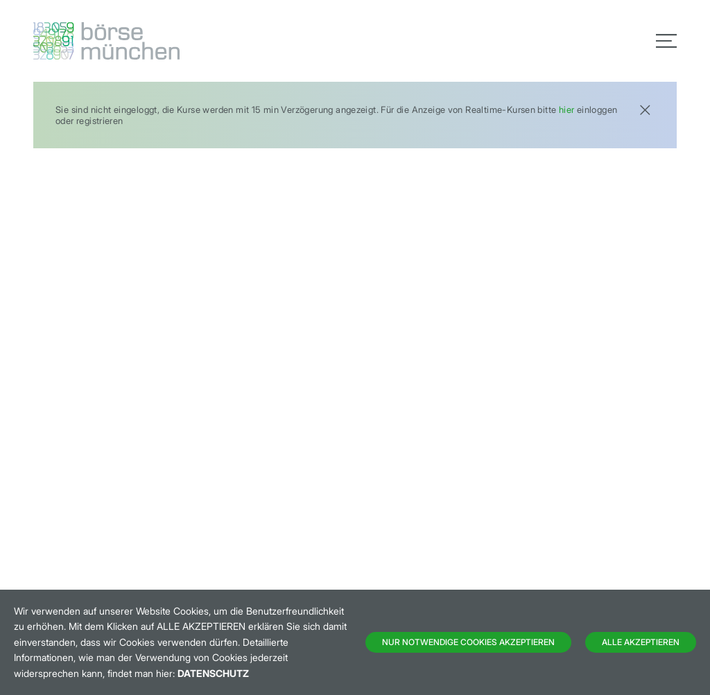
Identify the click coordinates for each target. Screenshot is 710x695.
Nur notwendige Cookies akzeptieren (468, 642)
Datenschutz (213, 673)
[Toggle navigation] (666, 41)
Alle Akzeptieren (640, 642)
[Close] (645, 108)
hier (567, 109)
